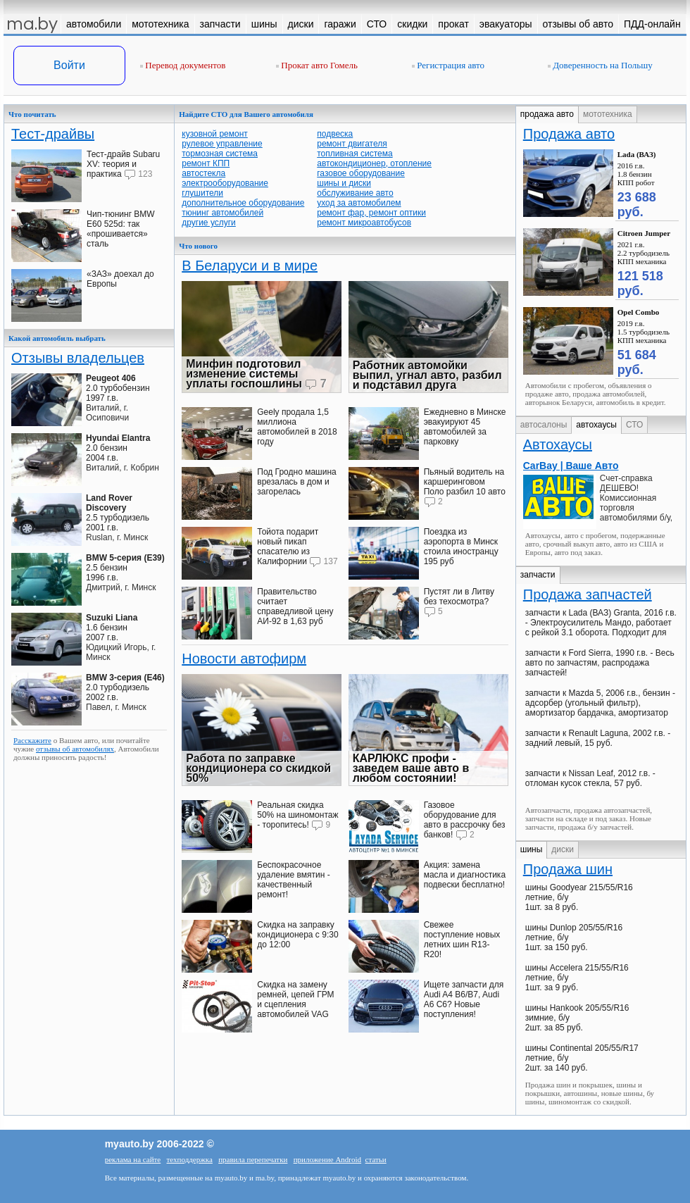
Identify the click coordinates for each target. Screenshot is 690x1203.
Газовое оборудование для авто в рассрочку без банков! (465, 820)
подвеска (335, 134)
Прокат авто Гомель (317, 65)
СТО (634, 425)
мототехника (607, 114)
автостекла (203, 173)
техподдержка (190, 1159)
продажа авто (547, 114)
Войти (69, 65)
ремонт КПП (206, 163)
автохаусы (596, 425)
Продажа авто (569, 134)
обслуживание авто (355, 193)
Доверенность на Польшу (600, 65)
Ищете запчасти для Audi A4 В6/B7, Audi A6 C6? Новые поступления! (464, 999)
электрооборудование (225, 183)
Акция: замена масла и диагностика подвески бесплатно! (465, 875)
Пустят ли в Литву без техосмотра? (459, 596)
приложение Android (327, 1159)
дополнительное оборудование (243, 203)
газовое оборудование (361, 173)
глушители (202, 193)
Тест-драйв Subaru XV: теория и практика (123, 164)
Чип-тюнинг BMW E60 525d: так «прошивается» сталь (121, 229)
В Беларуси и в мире (250, 265)
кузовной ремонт (215, 134)
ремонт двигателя (352, 144)
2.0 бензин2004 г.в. (118, 448)
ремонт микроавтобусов (364, 222)
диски (562, 849)
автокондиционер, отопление (374, 163)
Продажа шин (568, 869)
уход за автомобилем (359, 203)
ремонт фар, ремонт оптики (371, 213)
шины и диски (344, 183)
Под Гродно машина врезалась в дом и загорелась (296, 482)
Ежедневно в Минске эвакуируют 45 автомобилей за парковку (465, 427)
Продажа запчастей (587, 594)
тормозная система (220, 153)
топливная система (354, 153)
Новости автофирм (244, 658)
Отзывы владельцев (77, 358)
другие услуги (209, 222)
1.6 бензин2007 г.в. (111, 627)
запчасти (538, 575)
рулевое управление (222, 144)
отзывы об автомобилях (75, 748)
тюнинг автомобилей (222, 213)
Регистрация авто (448, 65)
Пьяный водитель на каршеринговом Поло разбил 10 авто (465, 482)
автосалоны (543, 425)
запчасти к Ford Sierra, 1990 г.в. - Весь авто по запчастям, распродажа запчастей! (600, 663)
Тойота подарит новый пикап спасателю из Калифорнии (287, 546)
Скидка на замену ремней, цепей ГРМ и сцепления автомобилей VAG (295, 999)
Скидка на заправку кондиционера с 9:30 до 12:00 (297, 934)
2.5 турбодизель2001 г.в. (117, 512)
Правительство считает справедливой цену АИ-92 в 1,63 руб (295, 606)
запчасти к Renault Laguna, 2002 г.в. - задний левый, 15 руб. (597, 738)
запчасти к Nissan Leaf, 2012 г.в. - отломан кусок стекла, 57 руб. (590, 778)
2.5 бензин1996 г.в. (125, 567)
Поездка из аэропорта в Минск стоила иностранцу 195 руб (461, 546)
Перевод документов (182, 65)
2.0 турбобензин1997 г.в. (118, 388)
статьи (376, 1159)
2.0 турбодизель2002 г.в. (125, 687)
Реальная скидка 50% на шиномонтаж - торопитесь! (297, 815)
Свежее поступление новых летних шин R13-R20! (462, 939)
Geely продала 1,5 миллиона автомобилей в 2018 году (297, 427)
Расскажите (32, 740)
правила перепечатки (252, 1159)
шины (531, 849)
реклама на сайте (133, 1159)
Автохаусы (557, 444)
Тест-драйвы (52, 134)
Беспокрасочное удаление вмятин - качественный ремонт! (293, 879)
